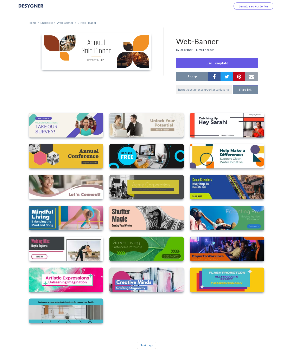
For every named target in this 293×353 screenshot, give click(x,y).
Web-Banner (65, 22)
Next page (146, 345)
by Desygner (184, 49)
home (33, 22)
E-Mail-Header (87, 22)
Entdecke (46, 22)
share (192, 76)
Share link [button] (245, 89)
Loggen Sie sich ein (213, 6)
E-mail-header (205, 49)
